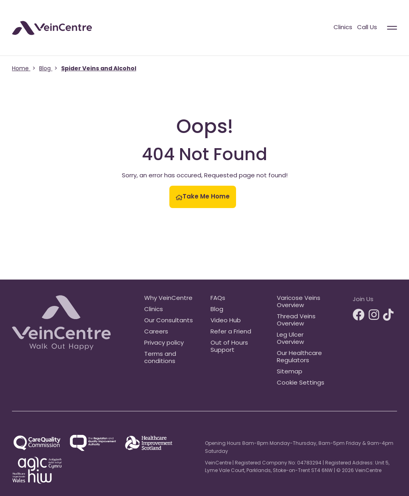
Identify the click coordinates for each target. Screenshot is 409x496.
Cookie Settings (300, 383)
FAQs (217, 299)
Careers (156, 332)
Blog (216, 310)
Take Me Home (203, 197)
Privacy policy (164, 343)
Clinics (343, 28)
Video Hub (225, 321)
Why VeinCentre (168, 299)
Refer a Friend (230, 332)
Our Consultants (168, 321)
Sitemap (289, 372)
